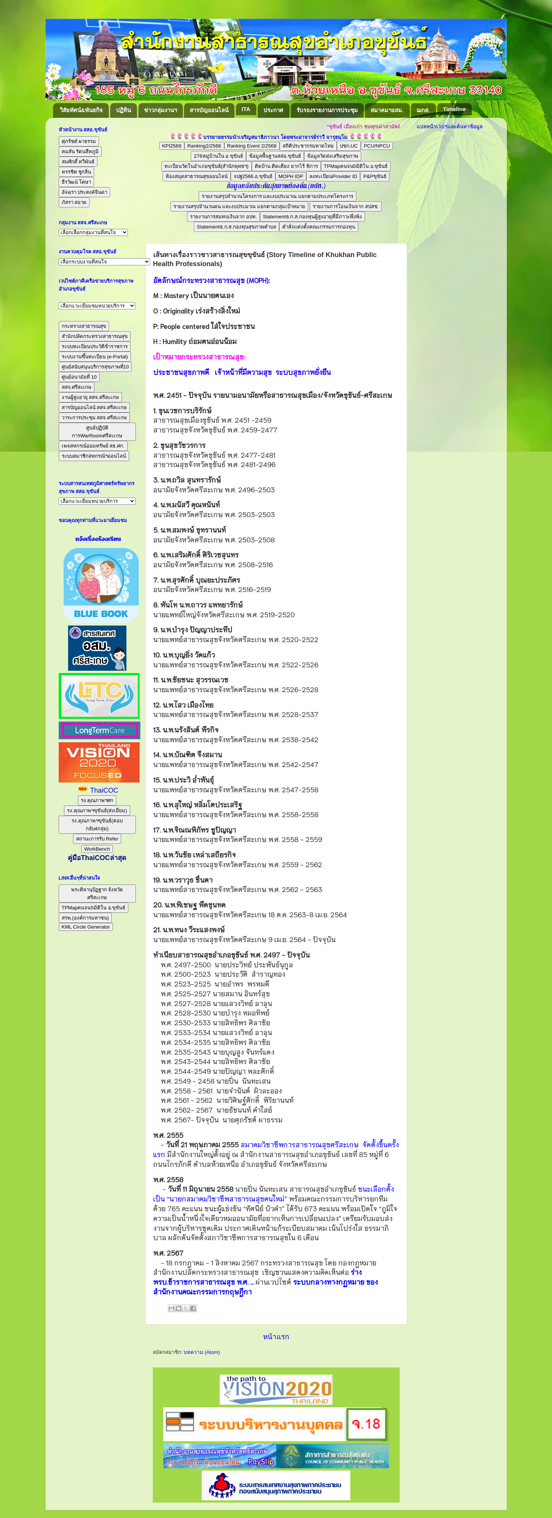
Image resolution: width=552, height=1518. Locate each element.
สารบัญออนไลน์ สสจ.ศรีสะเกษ (94, 407)
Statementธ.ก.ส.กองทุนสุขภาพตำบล (236, 227)
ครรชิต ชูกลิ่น (76, 172)
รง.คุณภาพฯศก (97, 800)
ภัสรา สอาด (74, 202)
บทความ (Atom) (202, 1352)
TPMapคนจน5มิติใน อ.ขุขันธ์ (356, 166)
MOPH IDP (290, 176)
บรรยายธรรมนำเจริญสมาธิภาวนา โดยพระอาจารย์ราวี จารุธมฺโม (275, 137)
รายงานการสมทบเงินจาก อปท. (223, 216)
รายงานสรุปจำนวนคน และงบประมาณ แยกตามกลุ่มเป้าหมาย (239, 206)
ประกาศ (273, 110)
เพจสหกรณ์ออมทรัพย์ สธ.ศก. (93, 446)
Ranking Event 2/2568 (252, 146)
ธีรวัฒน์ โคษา (76, 182)
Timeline (454, 109)
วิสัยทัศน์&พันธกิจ (81, 110)
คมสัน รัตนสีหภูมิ (80, 151)
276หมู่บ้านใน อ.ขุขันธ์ (218, 156)
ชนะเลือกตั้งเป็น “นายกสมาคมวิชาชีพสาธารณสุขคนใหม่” (273, 1193)
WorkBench (97, 849)
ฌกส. (423, 110)
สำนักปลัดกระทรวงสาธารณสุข (95, 336)
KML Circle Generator (86, 927)
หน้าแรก (276, 1337)
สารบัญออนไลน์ (209, 110)
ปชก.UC (349, 146)
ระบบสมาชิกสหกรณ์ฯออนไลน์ (94, 456)
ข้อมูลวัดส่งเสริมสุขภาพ (332, 156)
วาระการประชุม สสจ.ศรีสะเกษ (94, 417)
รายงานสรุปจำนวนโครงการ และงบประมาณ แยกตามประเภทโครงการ (277, 196)
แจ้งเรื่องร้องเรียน (97, 539)
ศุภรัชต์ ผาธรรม (79, 141)
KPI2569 (171, 146)
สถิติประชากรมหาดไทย (308, 146)
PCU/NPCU (377, 146)
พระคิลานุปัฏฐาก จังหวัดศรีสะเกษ (97, 893)
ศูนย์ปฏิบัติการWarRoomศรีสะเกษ (97, 431)
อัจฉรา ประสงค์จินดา (85, 192)
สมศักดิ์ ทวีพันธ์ (78, 161)
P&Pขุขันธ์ (374, 176)
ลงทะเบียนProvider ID (333, 176)
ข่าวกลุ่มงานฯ (160, 110)
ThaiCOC (104, 790)
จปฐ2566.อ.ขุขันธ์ (253, 176)
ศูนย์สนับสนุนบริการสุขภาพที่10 (95, 367)
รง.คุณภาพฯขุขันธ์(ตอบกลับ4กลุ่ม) (96, 824)
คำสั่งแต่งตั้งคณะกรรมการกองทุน (318, 227)
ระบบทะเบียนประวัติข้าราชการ (95, 346)
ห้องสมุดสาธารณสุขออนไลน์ (197, 176)
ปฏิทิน (123, 110)
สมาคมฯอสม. (387, 110)
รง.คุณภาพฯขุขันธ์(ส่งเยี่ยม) (97, 810)
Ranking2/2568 (204, 146)
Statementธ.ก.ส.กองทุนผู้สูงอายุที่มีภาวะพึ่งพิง (312, 216)
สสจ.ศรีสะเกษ (77, 387)
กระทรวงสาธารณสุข (84, 326)
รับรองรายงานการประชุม (327, 110)
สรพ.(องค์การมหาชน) (85, 918)
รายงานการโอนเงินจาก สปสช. (346, 206)
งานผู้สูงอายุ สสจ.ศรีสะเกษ (90, 397)
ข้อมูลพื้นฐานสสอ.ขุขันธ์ (275, 156)
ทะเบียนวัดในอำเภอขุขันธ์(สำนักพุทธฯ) (206, 166)
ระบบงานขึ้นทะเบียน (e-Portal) (95, 356)
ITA (246, 109)
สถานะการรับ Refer (97, 839)
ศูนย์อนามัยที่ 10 (79, 377)
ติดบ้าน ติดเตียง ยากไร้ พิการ (286, 166)
